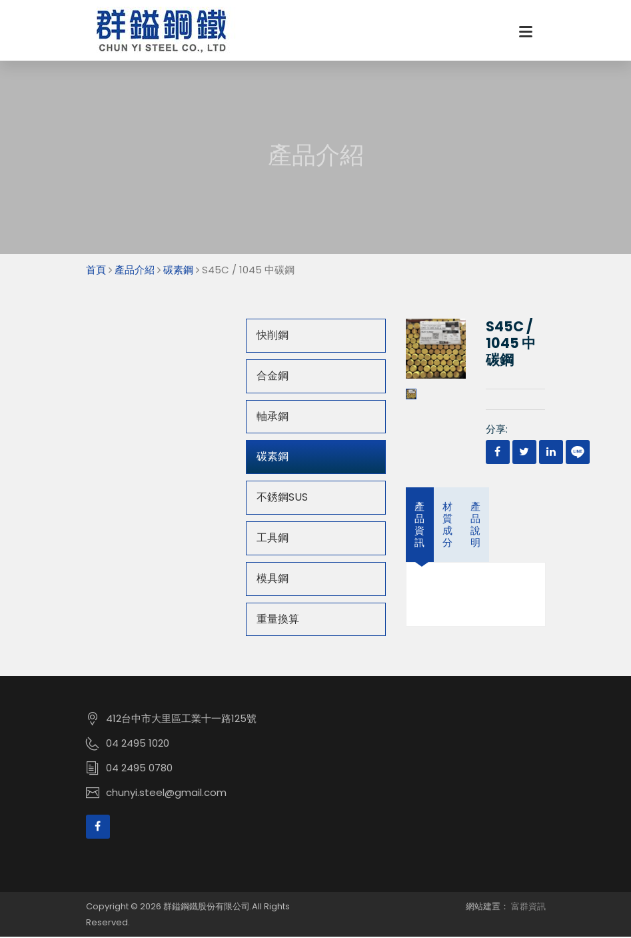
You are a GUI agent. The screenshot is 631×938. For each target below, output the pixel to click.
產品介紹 (135, 271)
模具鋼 (273, 579)
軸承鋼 (273, 417)
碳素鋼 (178, 271)
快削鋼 (273, 336)
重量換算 (278, 620)
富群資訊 (528, 907)
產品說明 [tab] (475, 526)
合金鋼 (273, 377)
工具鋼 (273, 539)
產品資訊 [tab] (419, 526)
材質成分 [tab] (447, 526)
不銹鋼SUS (282, 498)
